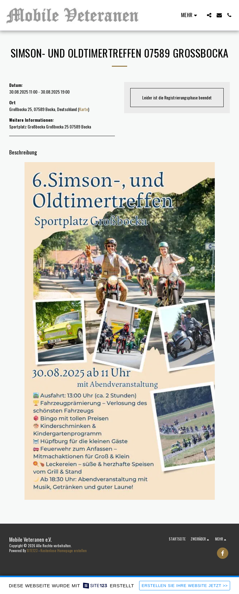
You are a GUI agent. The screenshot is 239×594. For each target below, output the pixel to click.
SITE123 (32, 550)
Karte (83, 109)
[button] (209, 15)
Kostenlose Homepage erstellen (63, 550)
